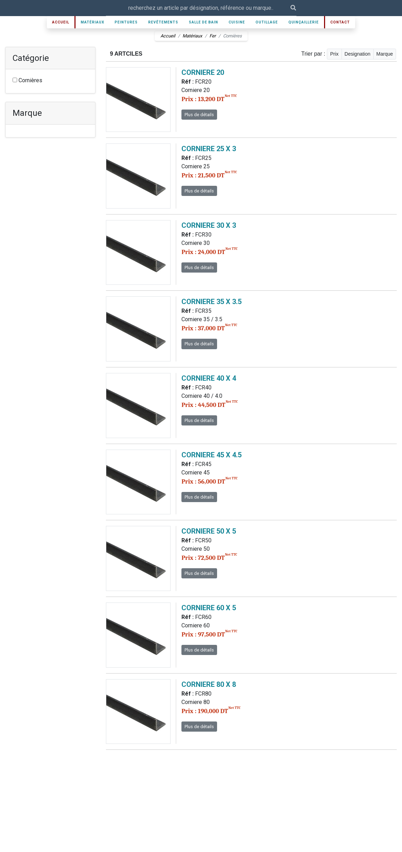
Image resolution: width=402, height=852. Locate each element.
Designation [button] (358, 54)
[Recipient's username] (198, 8)
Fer (212, 35)
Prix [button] (334, 54)
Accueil (60, 22)
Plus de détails (199, 114)
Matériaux (92, 22)
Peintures (126, 22)
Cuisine (237, 22)
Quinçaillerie (303, 22)
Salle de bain (203, 22)
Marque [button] (384, 54)
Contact (340, 22)
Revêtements (163, 22)
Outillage (267, 22)
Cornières (27, 80)
